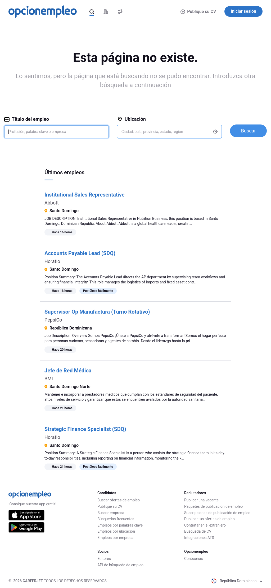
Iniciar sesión (243, 11)
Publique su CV (198, 11)
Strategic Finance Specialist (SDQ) (85, 429)
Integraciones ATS (199, 538)
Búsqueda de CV (197, 531)
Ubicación (131, 119)
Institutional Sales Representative (84, 194)
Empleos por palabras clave (120, 525)
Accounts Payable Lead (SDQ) (79, 253)
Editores (104, 558)
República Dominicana (237, 581)
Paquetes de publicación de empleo (213, 506)
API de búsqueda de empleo (120, 565)
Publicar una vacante (201, 500)
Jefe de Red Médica (68, 370)
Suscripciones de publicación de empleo (217, 513)
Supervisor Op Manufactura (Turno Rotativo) (97, 312)
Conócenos (193, 558)
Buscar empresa (110, 513)
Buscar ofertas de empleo (118, 500)
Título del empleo (26, 119)
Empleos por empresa (115, 538)
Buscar (248, 130)
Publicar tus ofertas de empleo (209, 519)
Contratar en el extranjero (205, 525)
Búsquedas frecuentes (115, 519)
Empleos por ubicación (116, 531)
